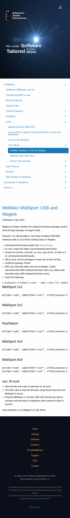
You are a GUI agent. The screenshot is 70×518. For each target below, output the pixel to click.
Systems (35, 445)
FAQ (35, 461)
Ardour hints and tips (20, 161)
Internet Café (12, 106)
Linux (8, 122)
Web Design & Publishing (18, 177)
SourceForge (46, 245)
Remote (10, 172)
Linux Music (14, 145)
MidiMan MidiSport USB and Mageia (28, 150)
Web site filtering (14, 100)
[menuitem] (35, 131)
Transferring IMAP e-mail (18, 95)
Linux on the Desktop (18, 140)
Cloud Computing (14, 111)
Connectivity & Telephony (16, 182)
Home (35, 429)
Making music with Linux (22, 156)
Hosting (35, 434)
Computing (9, 84)
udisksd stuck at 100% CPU (21, 127)
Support (35, 455)
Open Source (12, 166)
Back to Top (35, 507)
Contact (35, 466)
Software (35, 439)
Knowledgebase (35, 450)
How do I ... (9, 187)
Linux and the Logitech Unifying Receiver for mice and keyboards (34, 133)
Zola (48, 479)
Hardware (10, 116)
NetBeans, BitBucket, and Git (20, 90)
